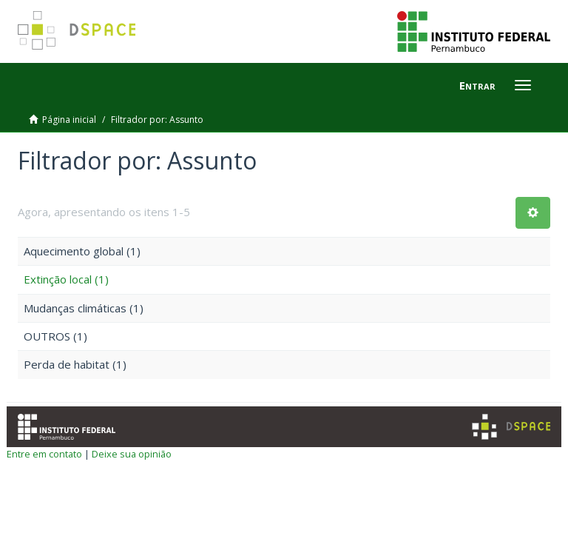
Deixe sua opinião (132, 453)
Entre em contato (44, 453)
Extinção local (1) (66, 279)
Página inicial (69, 119)
